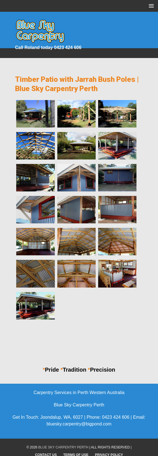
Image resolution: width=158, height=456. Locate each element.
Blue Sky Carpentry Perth (63, 447)
